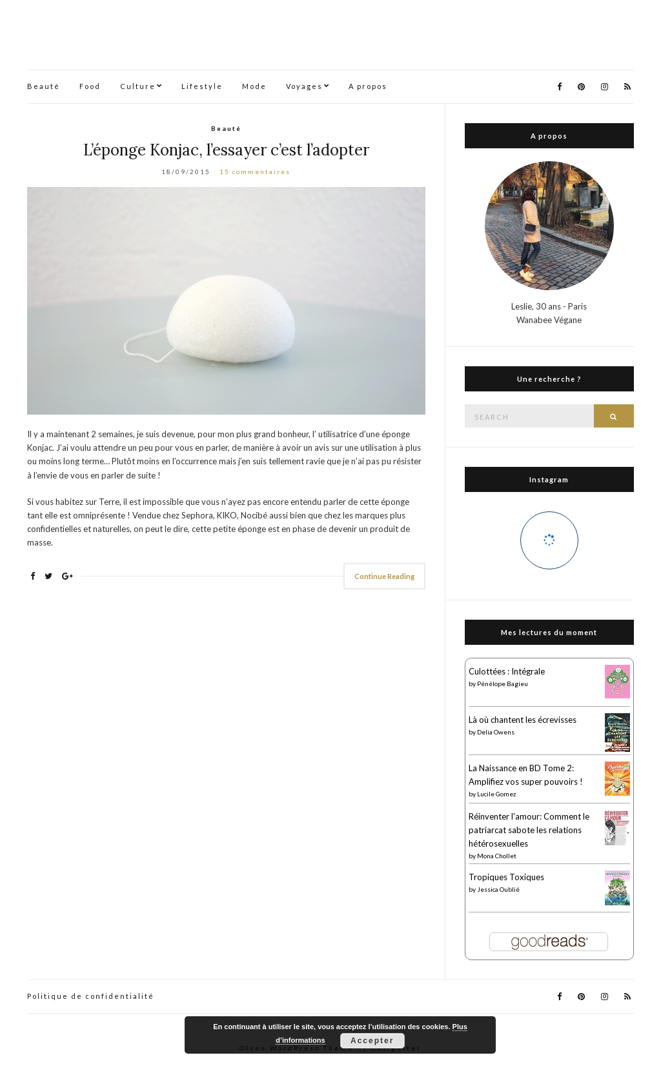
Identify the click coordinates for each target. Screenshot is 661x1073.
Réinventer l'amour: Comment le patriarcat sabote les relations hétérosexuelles (529, 830)
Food (90, 86)
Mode (254, 86)
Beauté (43, 86)
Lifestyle (202, 86)
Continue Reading (384, 576)
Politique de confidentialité (90, 996)
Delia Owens (495, 732)
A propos (368, 86)
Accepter (372, 1040)
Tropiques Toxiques (506, 877)
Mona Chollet (496, 856)
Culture (138, 86)
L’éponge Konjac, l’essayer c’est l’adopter (226, 150)
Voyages (304, 86)
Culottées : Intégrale (507, 671)
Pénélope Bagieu (502, 683)
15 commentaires (254, 171)
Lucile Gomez (496, 794)
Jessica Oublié (498, 889)
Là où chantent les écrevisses (522, 719)
